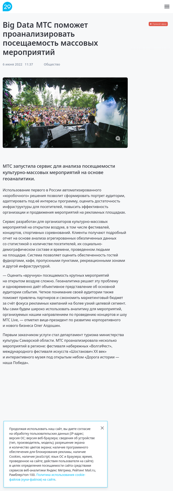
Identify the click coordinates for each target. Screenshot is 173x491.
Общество (52, 64)
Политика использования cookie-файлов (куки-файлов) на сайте (47, 477)
